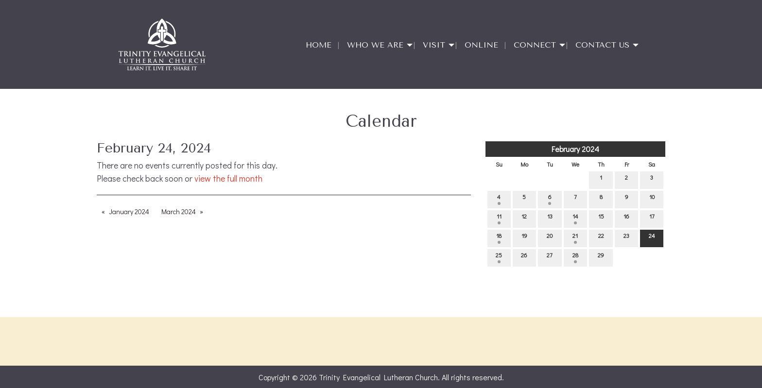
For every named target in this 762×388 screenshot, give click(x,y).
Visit (434, 45)
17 (652, 218)
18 (499, 238)
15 (601, 218)
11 (499, 218)
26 (524, 257)
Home (318, 45)
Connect (535, 45)
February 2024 (575, 149)
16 (626, 218)
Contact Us (602, 45)
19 (524, 238)
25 (499, 257)
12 (524, 218)
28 (575, 257)
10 (652, 199)
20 (550, 238)
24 (652, 238)
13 (550, 218)
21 (575, 238)
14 (575, 218)
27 (550, 257)
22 (601, 238)
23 (626, 238)
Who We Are (375, 45)
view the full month (228, 178)
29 (601, 257)
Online (481, 45)
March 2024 (178, 211)
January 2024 (129, 211)
